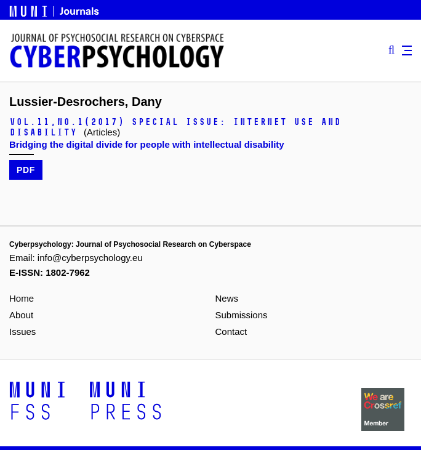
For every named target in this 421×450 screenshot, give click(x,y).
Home (21, 298)
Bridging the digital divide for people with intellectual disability (146, 144)
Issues (22, 331)
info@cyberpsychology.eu (90, 257)
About (21, 315)
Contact (231, 331)
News (227, 298)
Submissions (241, 315)
